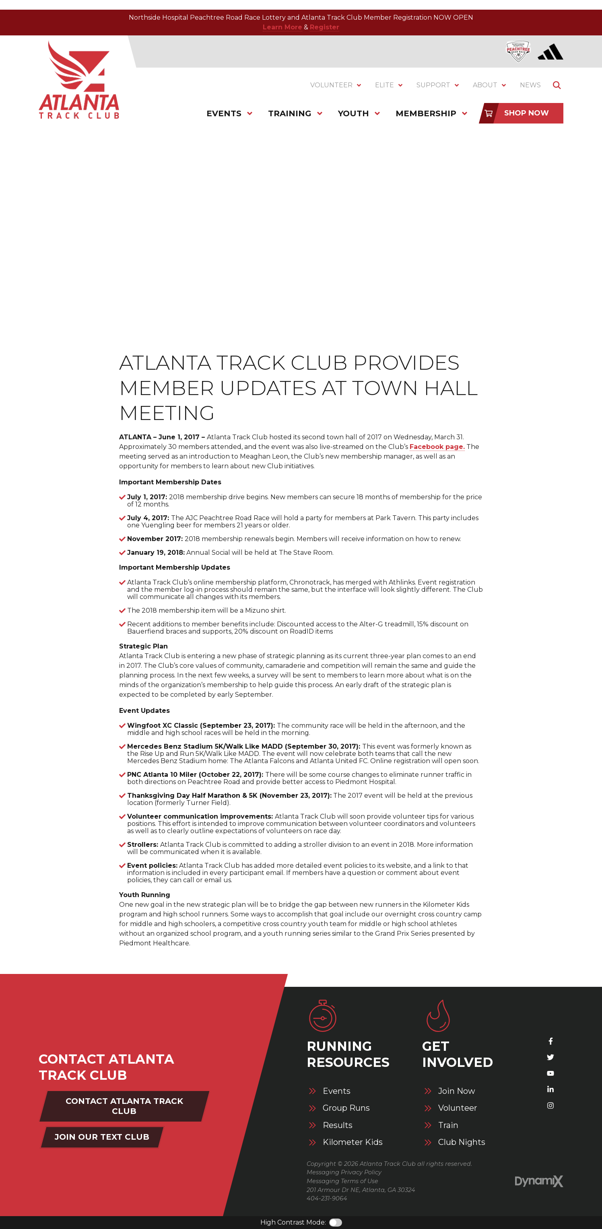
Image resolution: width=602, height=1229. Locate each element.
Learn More (282, 27)
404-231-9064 (327, 1198)
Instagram (550, 1105)
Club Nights (461, 1142)
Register (324, 27)
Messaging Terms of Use (342, 1181)
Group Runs (346, 1108)
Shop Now (526, 113)
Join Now (456, 1091)
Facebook (550, 1041)
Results (338, 1125)
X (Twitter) (550, 1057)
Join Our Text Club (102, 1137)
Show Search (556, 85)
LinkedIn (550, 1089)
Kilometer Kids (353, 1142)
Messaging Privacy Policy (344, 1172)
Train (448, 1125)
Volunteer (457, 1108)
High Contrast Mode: (293, 1222)
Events (336, 1091)
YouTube (550, 1073)
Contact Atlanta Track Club (124, 1106)
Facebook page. (437, 447)
